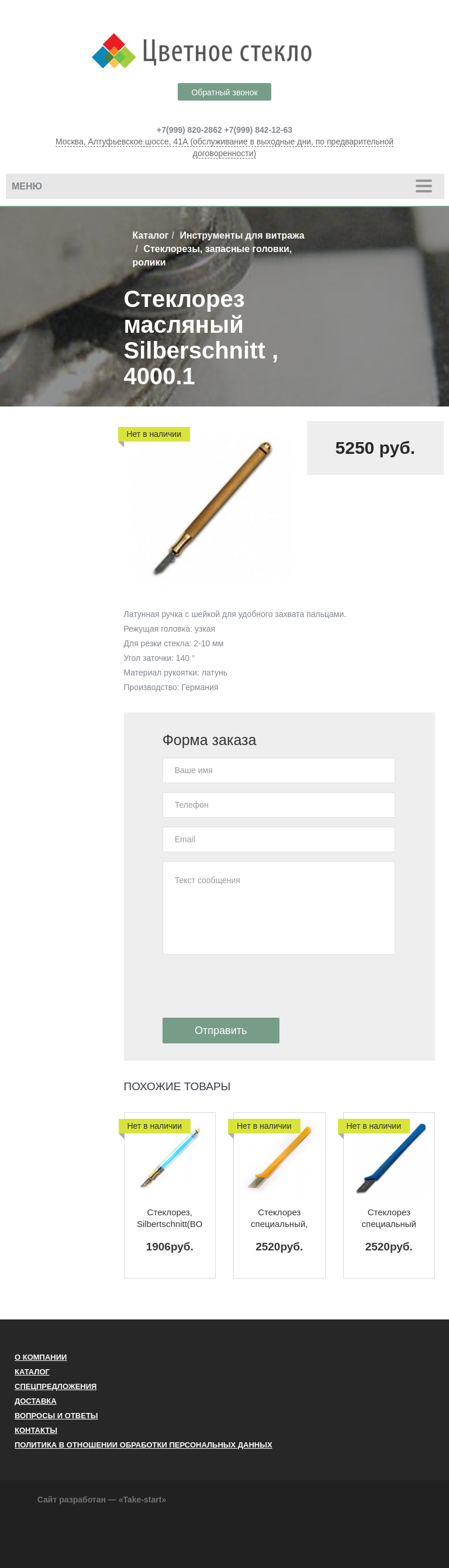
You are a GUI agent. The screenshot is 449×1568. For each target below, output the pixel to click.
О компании (41, 1357)
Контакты (36, 1430)
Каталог (151, 235)
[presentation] (251, 986)
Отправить (221, 1030)
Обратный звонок (224, 92)
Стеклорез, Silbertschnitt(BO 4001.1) (170, 1218)
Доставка (36, 1401)
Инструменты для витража (241, 235)
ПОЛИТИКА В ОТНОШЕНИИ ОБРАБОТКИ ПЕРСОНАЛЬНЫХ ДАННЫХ (143, 1445)
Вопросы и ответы (56, 1415)
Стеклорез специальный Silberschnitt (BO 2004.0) (389, 1218)
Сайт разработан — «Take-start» (101, 1499)
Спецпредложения (55, 1386)
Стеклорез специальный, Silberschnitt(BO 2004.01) (279, 1218)
